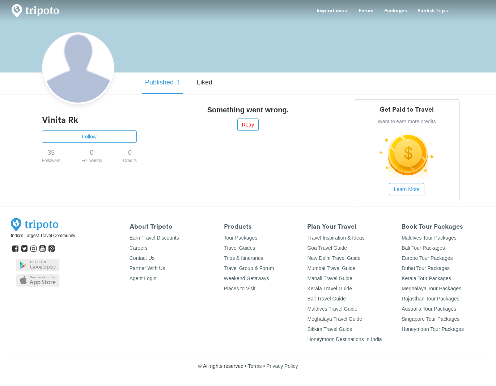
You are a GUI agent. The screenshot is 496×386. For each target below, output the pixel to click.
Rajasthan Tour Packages (430, 299)
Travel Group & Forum (249, 268)
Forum (366, 10)
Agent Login (143, 278)
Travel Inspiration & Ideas (335, 238)
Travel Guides (239, 248)
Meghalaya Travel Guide (334, 319)
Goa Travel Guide (327, 248)
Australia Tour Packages (429, 309)
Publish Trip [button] (433, 10)
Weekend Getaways (246, 278)
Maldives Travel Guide (332, 309)
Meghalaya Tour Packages (431, 288)
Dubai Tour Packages (426, 268)
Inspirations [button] (332, 10)
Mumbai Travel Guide (331, 268)
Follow (89, 137)
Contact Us (142, 258)
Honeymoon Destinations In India (344, 339)
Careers (139, 248)
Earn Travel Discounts (154, 238)
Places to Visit (240, 288)
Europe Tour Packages (427, 258)
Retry (248, 125)
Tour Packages (241, 238)
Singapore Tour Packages (430, 319)
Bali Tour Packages (423, 248)
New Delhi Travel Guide (333, 258)
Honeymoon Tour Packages (433, 329)
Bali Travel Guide (326, 299)
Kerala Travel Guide (329, 288)
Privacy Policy (282, 366)
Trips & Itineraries (243, 258)
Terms (255, 366)
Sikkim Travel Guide (329, 329)
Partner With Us (147, 268)
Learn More (407, 189)
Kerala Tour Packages (426, 278)
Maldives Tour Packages (429, 238)
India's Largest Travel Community (43, 235)
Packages (395, 10)
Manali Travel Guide (329, 278)
